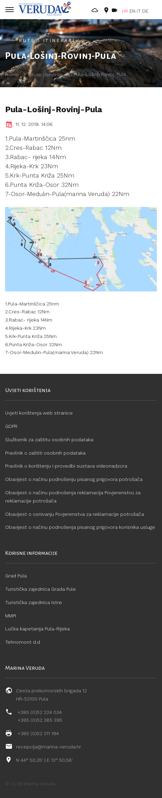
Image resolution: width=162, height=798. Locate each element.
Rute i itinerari (46, 74)
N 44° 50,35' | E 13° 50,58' (44, 760)
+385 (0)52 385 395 (39, 720)
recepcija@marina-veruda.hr (48, 746)
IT (139, 11)
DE (145, 11)
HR (125, 11)
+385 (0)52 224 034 (39, 712)
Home (12, 74)
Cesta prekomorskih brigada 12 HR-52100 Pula (51, 695)
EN (132, 11)
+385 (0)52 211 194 (38, 733)
